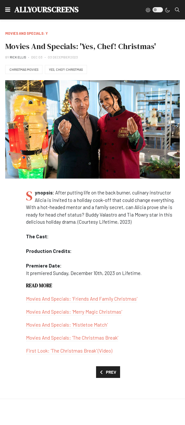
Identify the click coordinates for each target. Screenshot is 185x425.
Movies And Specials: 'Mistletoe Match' (67, 325)
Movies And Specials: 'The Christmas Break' (72, 338)
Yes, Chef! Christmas (66, 69)
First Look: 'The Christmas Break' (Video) (69, 351)
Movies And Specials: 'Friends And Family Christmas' (81, 299)
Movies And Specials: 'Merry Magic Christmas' (74, 312)
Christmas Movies (23, 69)
